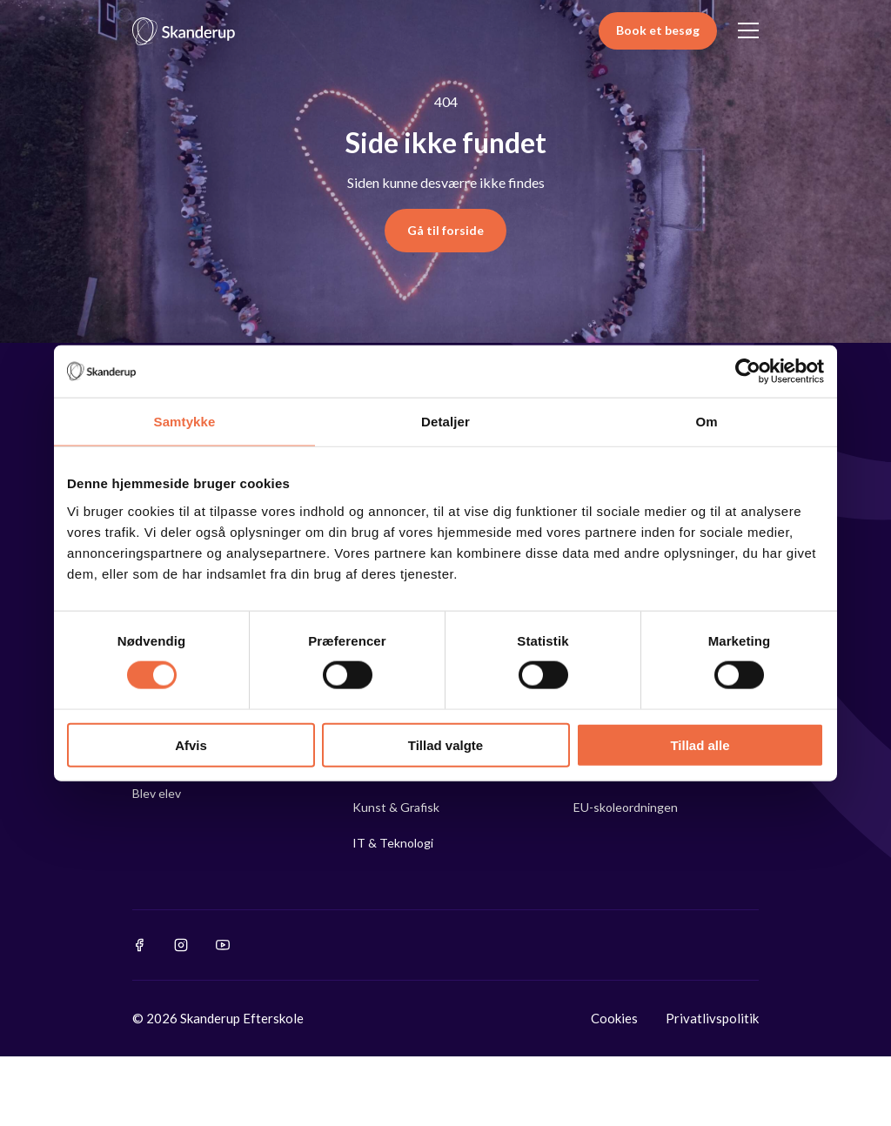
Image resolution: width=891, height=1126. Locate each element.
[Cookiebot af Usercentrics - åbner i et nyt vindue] (748, 372)
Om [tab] (706, 421)
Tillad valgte (445, 744)
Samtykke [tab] (185, 421)
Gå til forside (445, 230)
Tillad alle (699, 744)
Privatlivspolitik (712, 1018)
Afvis (191, 744)
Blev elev (156, 793)
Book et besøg (658, 30)
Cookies (614, 1018)
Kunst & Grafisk (395, 807)
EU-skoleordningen (625, 807)
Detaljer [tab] (445, 421)
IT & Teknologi (392, 842)
